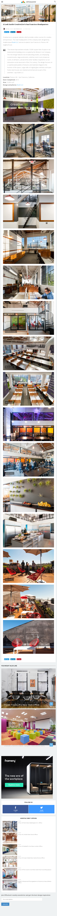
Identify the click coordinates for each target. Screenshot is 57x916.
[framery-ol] (28, 777)
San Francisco (18, 29)
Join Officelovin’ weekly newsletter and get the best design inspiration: (25, 895)
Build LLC (15, 42)
